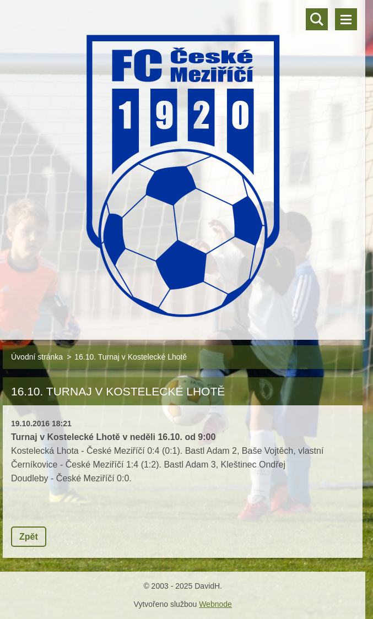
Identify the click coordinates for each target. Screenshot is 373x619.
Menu (346, 19)
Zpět (28, 536)
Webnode (215, 604)
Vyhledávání (317, 19)
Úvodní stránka (37, 356)
